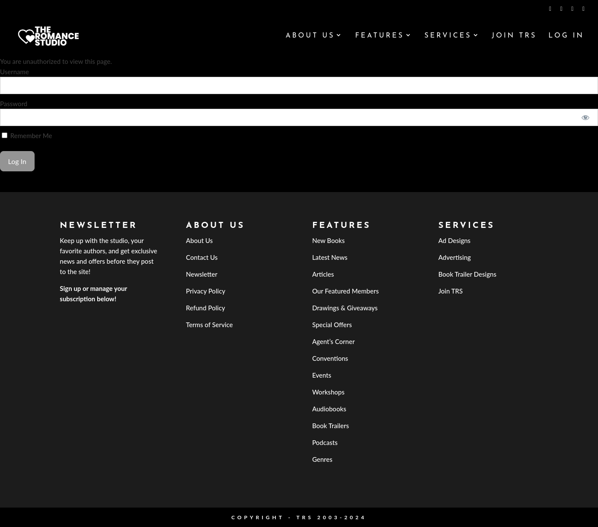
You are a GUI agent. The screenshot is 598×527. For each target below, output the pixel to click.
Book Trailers (330, 425)
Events (321, 375)
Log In (566, 36)
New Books (328, 240)
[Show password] (585, 117)
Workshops (328, 392)
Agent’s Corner (333, 341)
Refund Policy (205, 308)
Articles (323, 274)
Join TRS (514, 36)
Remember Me (27, 135)
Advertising (454, 257)
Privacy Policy (205, 291)
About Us (310, 36)
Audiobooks (329, 409)
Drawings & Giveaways (344, 308)
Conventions (330, 358)
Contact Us (201, 257)
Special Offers (332, 324)
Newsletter (201, 274)
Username (14, 72)
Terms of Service (209, 324)
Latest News (330, 257)
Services (447, 36)
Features (379, 36)
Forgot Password (24, 187)
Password (13, 103)
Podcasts (325, 442)
